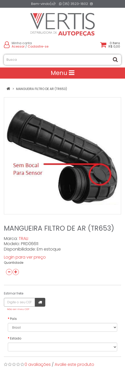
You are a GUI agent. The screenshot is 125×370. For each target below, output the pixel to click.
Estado (15, 338)
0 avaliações (38, 364)
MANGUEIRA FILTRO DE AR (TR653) (41, 89)
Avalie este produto (74, 364)
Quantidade (13, 262)
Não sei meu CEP (18, 309)
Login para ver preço (25, 257)
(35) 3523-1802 (73, 3)
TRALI (23, 238)
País (13, 318)
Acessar (18, 46)
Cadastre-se (38, 46)
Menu (62, 73)
